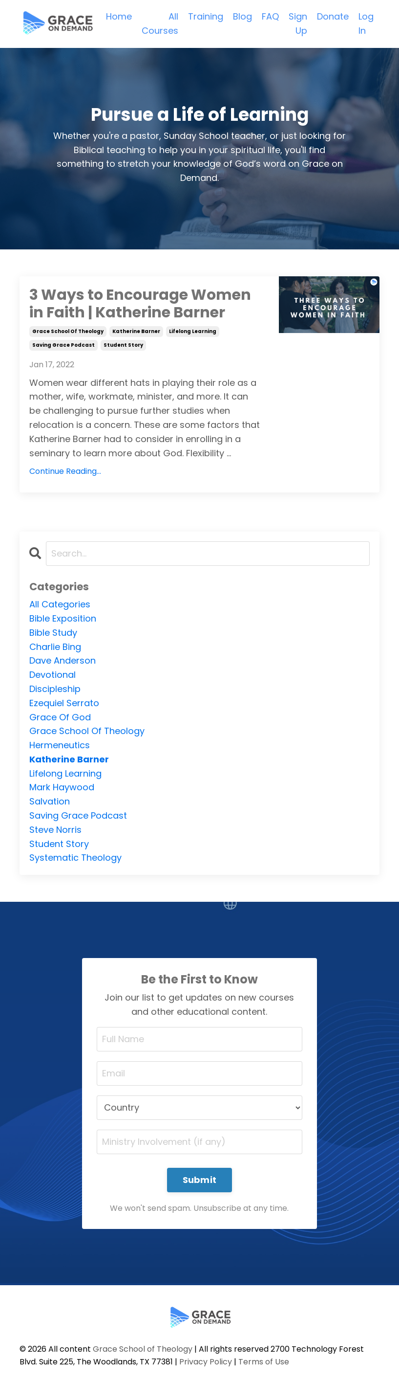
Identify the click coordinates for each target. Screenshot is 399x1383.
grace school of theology (68, 331)
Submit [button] (200, 1180)
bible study (53, 632)
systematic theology (75, 857)
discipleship (55, 689)
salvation (49, 801)
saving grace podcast (63, 345)
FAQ (270, 16)
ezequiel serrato (64, 703)
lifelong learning (192, 331)
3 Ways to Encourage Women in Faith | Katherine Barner (140, 303)
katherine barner (136, 331)
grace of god (60, 717)
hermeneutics (59, 745)
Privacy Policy (205, 1361)
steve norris (55, 830)
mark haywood (61, 787)
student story (123, 345)
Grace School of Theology (142, 1349)
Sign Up (298, 23)
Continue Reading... (65, 471)
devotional (52, 675)
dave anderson (62, 660)
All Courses (160, 23)
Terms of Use (263, 1361)
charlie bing (55, 647)
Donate (333, 16)
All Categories (59, 604)
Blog (242, 16)
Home (119, 16)
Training (205, 16)
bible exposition (62, 618)
